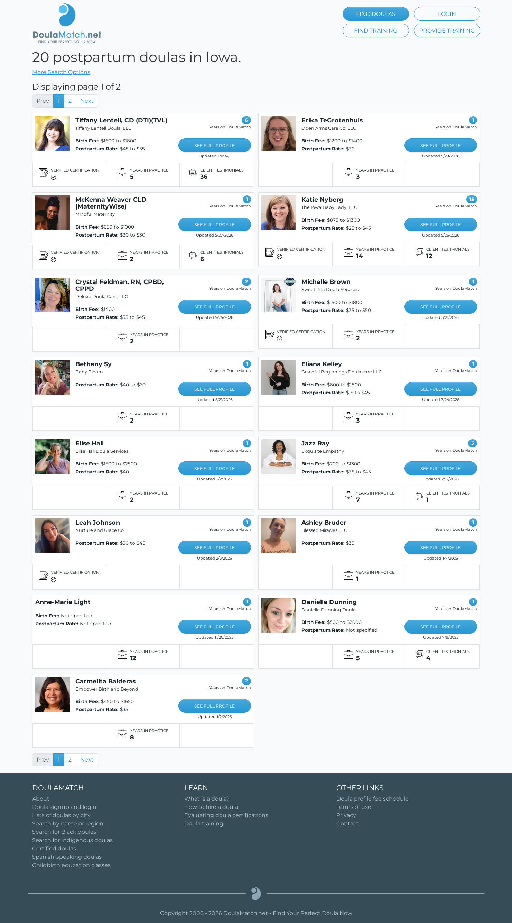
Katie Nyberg (322, 199)
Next (87, 101)
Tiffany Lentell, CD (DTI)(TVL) (121, 120)
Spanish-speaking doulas (67, 856)
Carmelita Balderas (105, 681)
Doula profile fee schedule (372, 798)
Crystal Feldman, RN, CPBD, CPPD (119, 285)
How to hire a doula (211, 807)
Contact (347, 823)
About (40, 798)
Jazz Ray (315, 443)
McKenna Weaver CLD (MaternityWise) (111, 203)
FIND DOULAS (375, 14)
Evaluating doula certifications (226, 815)
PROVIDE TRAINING (447, 30)
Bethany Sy (93, 364)
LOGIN (447, 14)
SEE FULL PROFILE (214, 145)
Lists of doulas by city (61, 815)
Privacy (346, 815)
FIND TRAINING (375, 30)
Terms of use (353, 807)
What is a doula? (207, 798)
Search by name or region (67, 823)
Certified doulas (54, 848)
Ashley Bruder (323, 522)
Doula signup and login (64, 807)
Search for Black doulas (64, 832)
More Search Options (61, 72)
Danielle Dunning (329, 602)
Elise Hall (89, 443)
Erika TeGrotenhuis (332, 120)
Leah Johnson (97, 522)
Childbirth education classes (71, 865)
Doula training (203, 823)
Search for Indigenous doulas (72, 840)
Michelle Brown (326, 281)
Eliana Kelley (321, 364)
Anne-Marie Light (63, 602)
